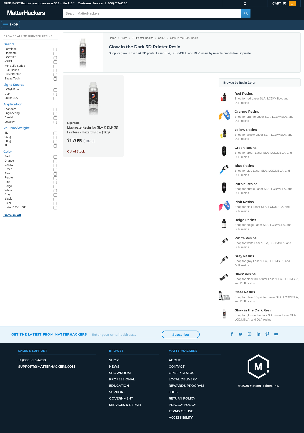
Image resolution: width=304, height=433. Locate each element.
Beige (8, 186)
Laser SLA (11, 97)
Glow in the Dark (15, 207)
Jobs (173, 392)
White (8, 190)
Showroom (120, 373)
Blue (7, 173)
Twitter (241, 334)
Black (8, 198)
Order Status (181, 373)
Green (8, 169)
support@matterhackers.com (46, 366)
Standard (10, 109)
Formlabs (11, 49)
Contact (176, 366)
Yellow (9, 165)
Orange (9, 160)
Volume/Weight (16, 128)
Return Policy (182, 398)
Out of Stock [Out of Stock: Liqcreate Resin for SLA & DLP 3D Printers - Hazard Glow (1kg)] (76, 151)
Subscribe (180, 335)
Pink (7, 181)
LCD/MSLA (12, 89)
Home (112, 38)
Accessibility (181, 417)
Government (121, 398)
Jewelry (10, 121)
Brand (8, 44)
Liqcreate (11, 53)
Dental (9, 117)
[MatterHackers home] (26, 13)
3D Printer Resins (142, 38)
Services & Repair (125, 405)
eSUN (8, 61)
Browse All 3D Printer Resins (28, 36)
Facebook (232, 334)
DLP (7, 93)
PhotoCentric (13, 74)
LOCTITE (10, 57)
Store (124, 38)
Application (13, 104)
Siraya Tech (12, 78)
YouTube (276, 334)
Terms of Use (181, 411)
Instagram (250, 334)
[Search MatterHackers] (245, 13)
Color (161, 38)
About (175, 360)
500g (8, 141)
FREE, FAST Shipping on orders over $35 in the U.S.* (38, 3)
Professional (122, 379)
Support (117, 392)
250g (8, 137)
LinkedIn (259, 334)
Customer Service (90, 3)
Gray (7, 194)
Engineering (12, 113)
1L (6, 132)
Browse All (12, 215)
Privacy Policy (182, 405)
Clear (8, 203)
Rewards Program (186, 386)
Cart (284, 3)
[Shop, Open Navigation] (10, 24)
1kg (7, 145)
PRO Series (12, 70)
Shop (114, 360)
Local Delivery (183, 379)
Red (7, 156)
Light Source (14, 85)
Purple (9, 177)
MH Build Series (15, 65)
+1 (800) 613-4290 (115, 3)
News (114, 366)
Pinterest (267, 334)
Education (119, 386)
